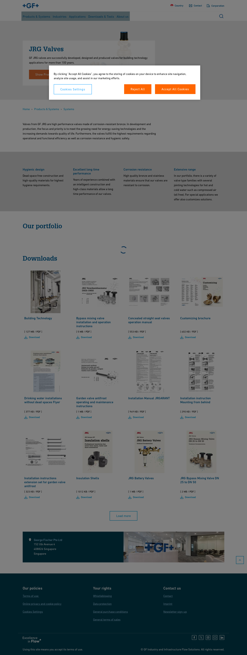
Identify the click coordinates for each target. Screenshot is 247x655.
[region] (124, 82)
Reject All (138, 89)
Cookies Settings (72, 89)
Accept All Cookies (175, 89)
